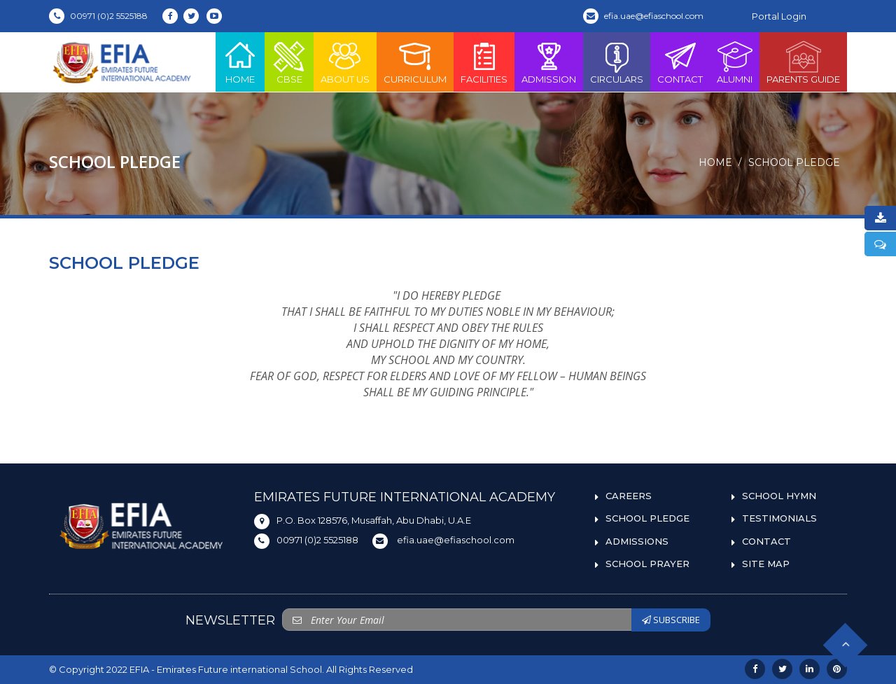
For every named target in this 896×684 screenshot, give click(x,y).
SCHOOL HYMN (779, 495)
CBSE (289, 62)
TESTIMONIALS (779, 518)
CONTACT (766, 541)
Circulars (616, 62)
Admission (549, 62)
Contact (680, 62)
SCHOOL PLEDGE (794, 162)
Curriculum (415, 62)
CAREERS (629, 495)
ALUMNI (734, 62)
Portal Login (779, 16)
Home (240, 62)
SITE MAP (766, 563)
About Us (345, 62)
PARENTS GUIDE (803, 62)
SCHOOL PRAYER (648, 563)
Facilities (484, 62)
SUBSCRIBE (671, 619)
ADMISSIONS (637, 541)
